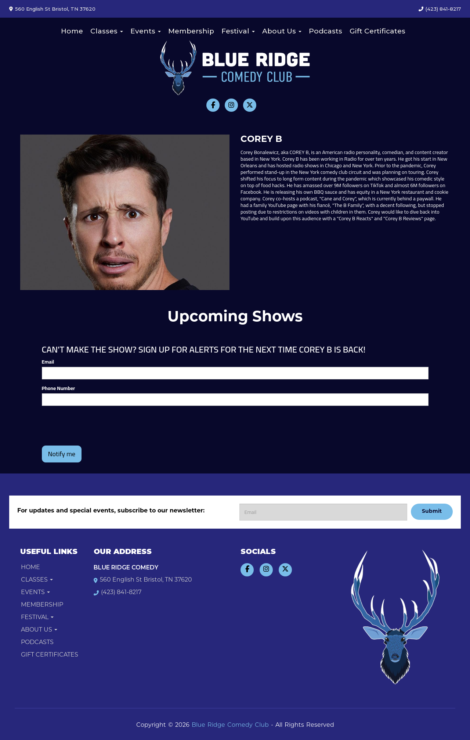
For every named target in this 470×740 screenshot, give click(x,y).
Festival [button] (238, 31)
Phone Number (58, 388)
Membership (191, 31)
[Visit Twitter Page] (249, 105)
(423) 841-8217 (443, 9)
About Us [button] (281, 31)
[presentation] (97, 425)
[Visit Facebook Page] (213, 105)
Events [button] (145, 31)
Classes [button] (106, 31)
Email (48, 361)
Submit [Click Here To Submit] (432, 511)
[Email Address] (323, 512)
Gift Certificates (377, 31)
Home (72, 31)
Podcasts (325, 31)
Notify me (62, 454)
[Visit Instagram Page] (231, 105)
